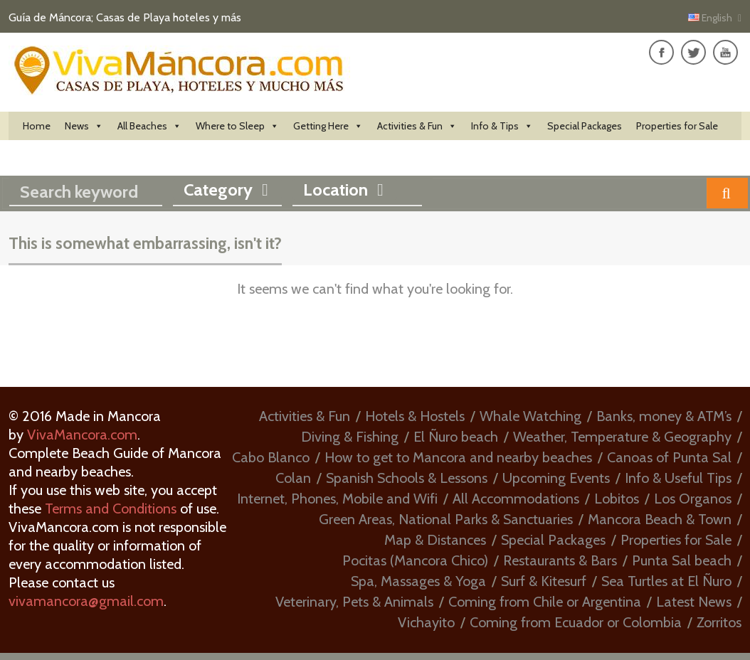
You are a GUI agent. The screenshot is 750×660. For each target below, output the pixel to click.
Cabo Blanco (271, 457)
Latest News (693, 601)
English (711, 17)
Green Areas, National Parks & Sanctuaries (446, 519)
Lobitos (616, 498)
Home (37, 125)
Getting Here (328, 126)
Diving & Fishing (349, 436)
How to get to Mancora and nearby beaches (458, 457)
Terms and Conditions (110, 508)
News (84, 126)
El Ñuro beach (455, 436)
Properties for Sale (677, 125)
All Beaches (149, 126)
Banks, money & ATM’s (663, 416)
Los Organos (692, 498)
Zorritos (719, 622)
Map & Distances (435, 539)
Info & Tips (502, 126)
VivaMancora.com (82, 434)
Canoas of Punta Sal (669, 457)
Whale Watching (530, 416)
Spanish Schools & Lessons (406, 477)
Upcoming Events (556, 477)
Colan (293, 477)
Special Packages (584, 125)
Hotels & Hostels (415, 416)
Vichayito (426, 622)
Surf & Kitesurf (543, 581)
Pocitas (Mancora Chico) (415, 560)
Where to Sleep (237, 126)
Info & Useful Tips (678, 477)
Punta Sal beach (681, 560)
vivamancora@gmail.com (86, 601)
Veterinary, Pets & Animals (354, 601)
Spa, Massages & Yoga (418, 581)
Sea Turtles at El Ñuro (666, 581)
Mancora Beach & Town (659, 519)
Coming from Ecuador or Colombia (576, 622)
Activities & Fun (417, 126)
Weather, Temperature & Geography (622, 436)
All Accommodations (516, 498)
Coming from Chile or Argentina (544, 601)
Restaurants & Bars (560, 560)
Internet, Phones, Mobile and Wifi (337, 498)
